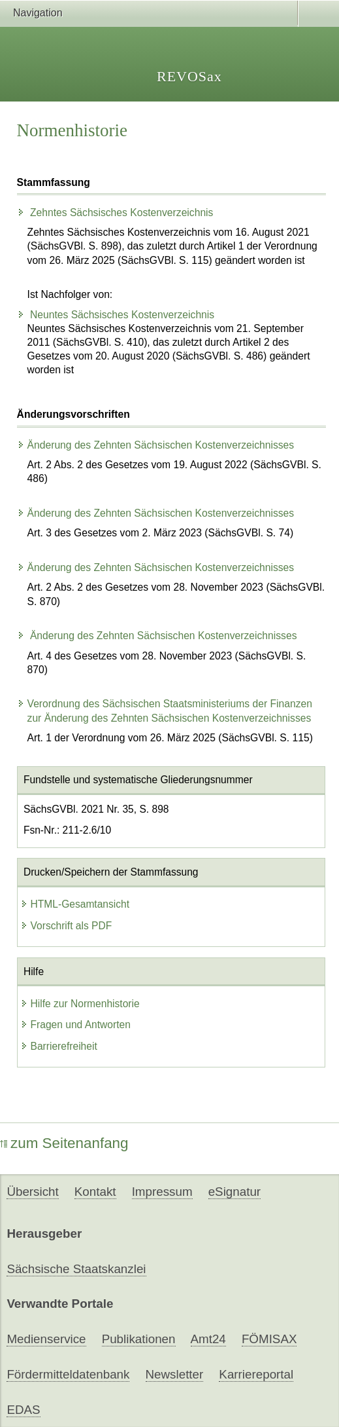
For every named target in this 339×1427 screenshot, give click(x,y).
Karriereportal (256, 1374)
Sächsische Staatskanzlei (76, 1269)
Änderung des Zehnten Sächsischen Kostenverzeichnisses (156, 445)
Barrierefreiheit (58, 1046)
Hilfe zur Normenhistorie (80, 1003)
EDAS (23, 1410)
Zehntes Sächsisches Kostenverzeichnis (115, 212)
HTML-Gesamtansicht (75, 904)
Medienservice (46, 1339)
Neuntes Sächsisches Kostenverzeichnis (116, 314)
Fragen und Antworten (75, 1024)
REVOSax (189, 76)
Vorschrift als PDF (66, 925)
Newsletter (175, 1374)
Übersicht (32, 1191)
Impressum (162, 1191)
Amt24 (208, 1339)
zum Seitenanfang (64, 1143)
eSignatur (234, 1191)
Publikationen (139, 1339)
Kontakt (95, 1191)
